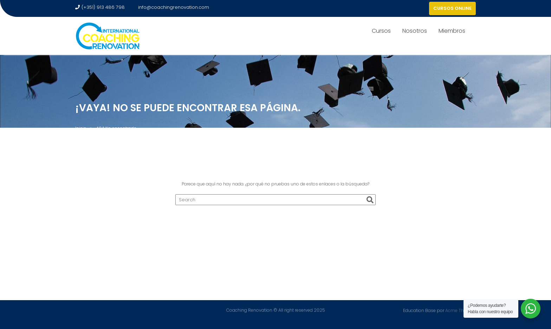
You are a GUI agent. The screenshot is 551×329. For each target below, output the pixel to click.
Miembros (452, 31)
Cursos (381, 31)
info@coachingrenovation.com (170, 7)
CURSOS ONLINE (452, 8)
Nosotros (414, 31)
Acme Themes (460, 310)
